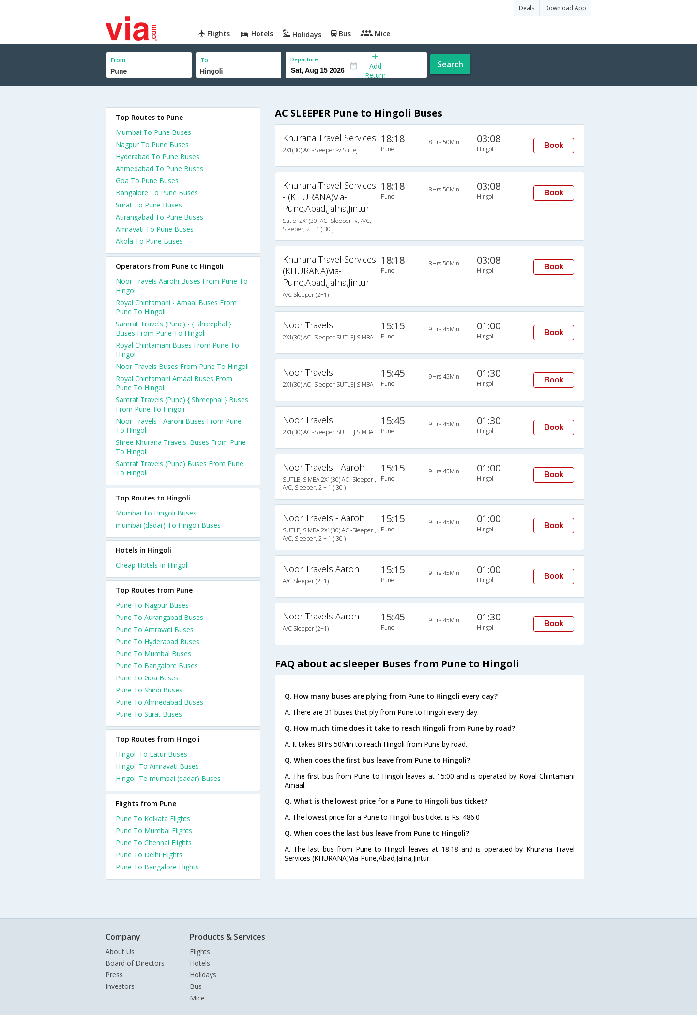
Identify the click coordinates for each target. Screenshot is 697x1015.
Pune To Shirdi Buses (149, 689)
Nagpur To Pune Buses (152, 144)
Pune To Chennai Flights (154, 842)
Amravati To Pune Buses (155, 229)
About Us (120, 951)
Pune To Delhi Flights (149, 854)
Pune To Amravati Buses (155, 629)
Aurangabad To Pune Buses (159, 216)
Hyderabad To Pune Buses (157, 156)
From (118, 60)
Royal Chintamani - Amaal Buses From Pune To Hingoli (176, 307)
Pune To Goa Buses (147, 677)
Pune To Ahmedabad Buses (159, 701)
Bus (196, 986)
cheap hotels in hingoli (152, 565)
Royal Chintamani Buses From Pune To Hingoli (177, 349)
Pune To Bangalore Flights (157, 866)
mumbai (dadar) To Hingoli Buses (168, 525)
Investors (120, 986)
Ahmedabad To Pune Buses (159, 168)
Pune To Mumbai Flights (154, 830)
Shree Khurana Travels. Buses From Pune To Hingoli (181, 447)
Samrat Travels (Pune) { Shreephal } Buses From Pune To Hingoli (182, 404)
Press (114, 974)
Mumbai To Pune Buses (153, 132)
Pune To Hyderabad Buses (157, 641)
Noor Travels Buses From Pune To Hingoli (182, 366)
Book (553, 145)
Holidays (203, 974)
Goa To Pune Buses (147, 180)
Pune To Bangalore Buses (157, 665)
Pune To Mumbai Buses (153, 653)
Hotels (200, 963)
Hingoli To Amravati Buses (157, 766)
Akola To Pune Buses (149, 241)
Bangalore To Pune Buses (157, 192)
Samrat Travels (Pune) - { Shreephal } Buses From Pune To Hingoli (173, 328)
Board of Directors (135, 963)
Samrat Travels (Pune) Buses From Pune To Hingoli (179, 468)
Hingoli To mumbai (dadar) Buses (168, 778)
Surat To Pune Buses (149, 204)
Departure (304, 59)
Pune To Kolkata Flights (153, 818)
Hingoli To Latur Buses (151, 754)
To (204, 60)
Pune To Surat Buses (149, 714)
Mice (197, 997)
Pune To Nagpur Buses (152, 605)
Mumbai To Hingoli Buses (156, 512)
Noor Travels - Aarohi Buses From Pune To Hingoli (179, 425)
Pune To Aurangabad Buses (159, 617)
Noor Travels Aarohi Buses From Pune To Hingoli (182, 286)
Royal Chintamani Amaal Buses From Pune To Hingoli (174, 383)
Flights (200, 951)
